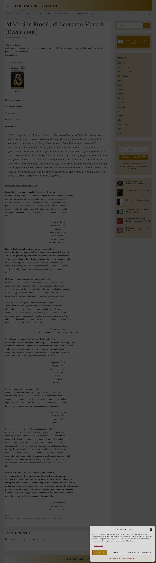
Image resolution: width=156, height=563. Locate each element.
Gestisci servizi (98, 546)
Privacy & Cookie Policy (126, 558)
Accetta (99, 552)
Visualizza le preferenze (138, 552)
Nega (115, 552)
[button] (151, 529)
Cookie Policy (114, 558)
